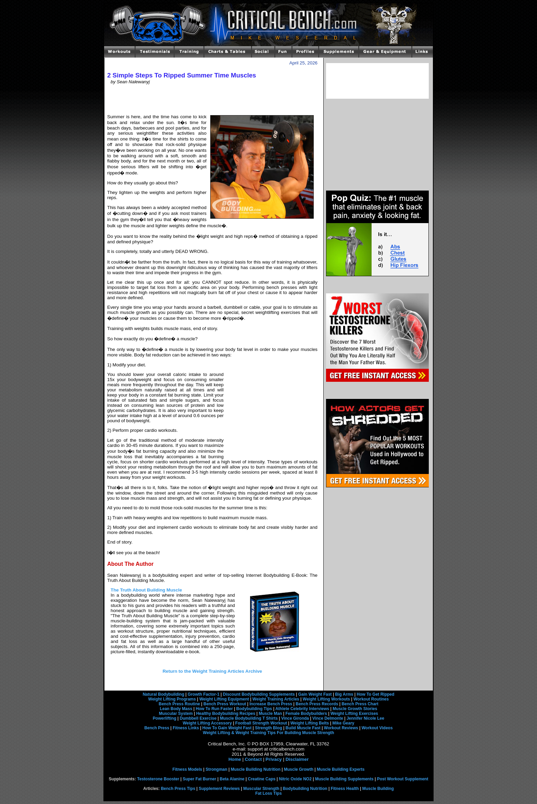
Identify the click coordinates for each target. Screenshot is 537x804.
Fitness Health (345, 788)
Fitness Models (187, 769)
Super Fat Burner (199, 779)
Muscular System (176, 713)
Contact (253, 759)
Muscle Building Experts (340, 769)
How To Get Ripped (376, 694)
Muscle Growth (298, 769)
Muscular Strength (261, 788)
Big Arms (344, 694)
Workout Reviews (341, 728)
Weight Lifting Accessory (207, 723)
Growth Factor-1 (204, 694)
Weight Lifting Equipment (224, 699)
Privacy (273, 759)
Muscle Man (270, 713)
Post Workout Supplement (402, 779)
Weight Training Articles (275, 699)
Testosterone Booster (158, 779)
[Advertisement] (212, 99)
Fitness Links (186, 728)
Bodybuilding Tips (254, 708)
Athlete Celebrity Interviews (302, 708)
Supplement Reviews (219, 788)
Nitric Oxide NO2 (295, 779)
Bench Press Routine (179, 704)
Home (234, 759)
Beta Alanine (232, 779)
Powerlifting (164, 718)
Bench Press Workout (224, 704)
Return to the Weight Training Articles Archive (212, 671)
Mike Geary (343, 723)
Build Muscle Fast (303, 728)
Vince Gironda (295, 718)
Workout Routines (371, 699)
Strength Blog (268, 728)
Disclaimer (297, 759)
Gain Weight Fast (315, 694)
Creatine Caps (262, 779)
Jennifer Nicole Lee (365, 718)
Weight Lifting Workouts (326, 699)
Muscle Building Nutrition (255, 769)
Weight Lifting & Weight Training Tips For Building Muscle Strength (268, 732)
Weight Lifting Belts (309, 723)
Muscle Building (378, 788)
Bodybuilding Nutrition (305, 788)
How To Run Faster (214, 708)
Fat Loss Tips (268, 793)
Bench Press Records (317, 704)
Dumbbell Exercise (198, 718)
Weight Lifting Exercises (354, 713)
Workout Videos (377, 728)
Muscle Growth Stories (355, 708)
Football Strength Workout (261, 723)
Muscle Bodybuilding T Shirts (249, 718)
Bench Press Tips (178, 788)
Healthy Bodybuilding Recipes (225, 713)
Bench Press (156, 728)
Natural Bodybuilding (163, 694)
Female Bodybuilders (306, 713)
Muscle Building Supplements (344, 779)
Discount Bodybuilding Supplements (259, 694)
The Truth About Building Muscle (146, 590)
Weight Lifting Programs (172, 699)
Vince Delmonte (327, 718)
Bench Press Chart (359, 704)
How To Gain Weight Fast (227, 728)
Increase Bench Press (271, 704)
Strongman (216, 769)
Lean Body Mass (176, 708)
